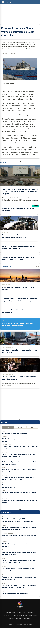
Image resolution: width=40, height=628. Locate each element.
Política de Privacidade (15, 618)
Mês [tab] (32, 427)
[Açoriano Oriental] (20, 608)
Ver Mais (38, 163)
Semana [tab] (20, 427)
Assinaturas (27, 618)
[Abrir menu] (2, 2)
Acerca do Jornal (10, 612)
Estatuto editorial (21, 612)
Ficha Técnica (23, 615)
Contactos (15, 615)
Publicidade (31, 612)
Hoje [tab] (8, 427)
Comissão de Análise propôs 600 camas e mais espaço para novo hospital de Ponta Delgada (20, 191)
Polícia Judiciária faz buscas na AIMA (15, 433)
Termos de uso (33, 615)
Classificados (7, 615)
